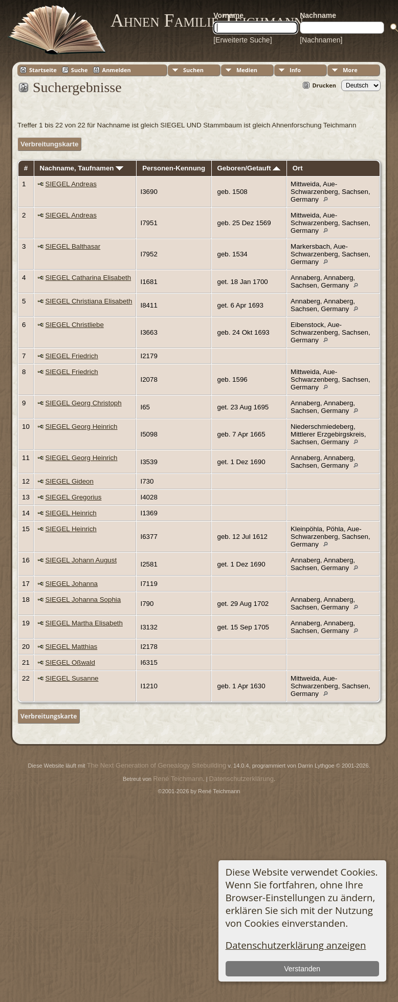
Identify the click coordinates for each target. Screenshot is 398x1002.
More (350, 70)
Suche (79, 70)
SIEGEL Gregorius (74, 497)
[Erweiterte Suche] (242, 40)
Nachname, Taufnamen (82, 168)
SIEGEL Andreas (71, 184)
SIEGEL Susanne (72, 678)
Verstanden (302, 969)
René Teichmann (178, 778)
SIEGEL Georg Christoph (84, 403)
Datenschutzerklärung (241, 778)
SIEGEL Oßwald (70, 662)
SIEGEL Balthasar (73, 246)
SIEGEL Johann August (81, 560)
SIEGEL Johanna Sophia (83, 599)
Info (295, 70)
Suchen (193, 70)
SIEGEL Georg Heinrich (82, 426)
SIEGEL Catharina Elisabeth (88, 277)
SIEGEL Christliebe (75, 325)
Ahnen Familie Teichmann (206, 20)
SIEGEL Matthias (72, 646)
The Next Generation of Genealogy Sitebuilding (156, 765)
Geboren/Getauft (248, 168)
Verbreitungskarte (49, 144)
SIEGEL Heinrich (71, 513)
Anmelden (116, 70)
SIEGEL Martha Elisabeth (84, 623)
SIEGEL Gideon (70, 481)
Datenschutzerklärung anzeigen (296, 945)
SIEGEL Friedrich (72, 356)
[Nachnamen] (321, 40)
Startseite (43, 70)
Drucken (324, 85)
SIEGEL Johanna (72, 583)
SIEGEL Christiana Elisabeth (89, 301)
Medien (246, 70)
